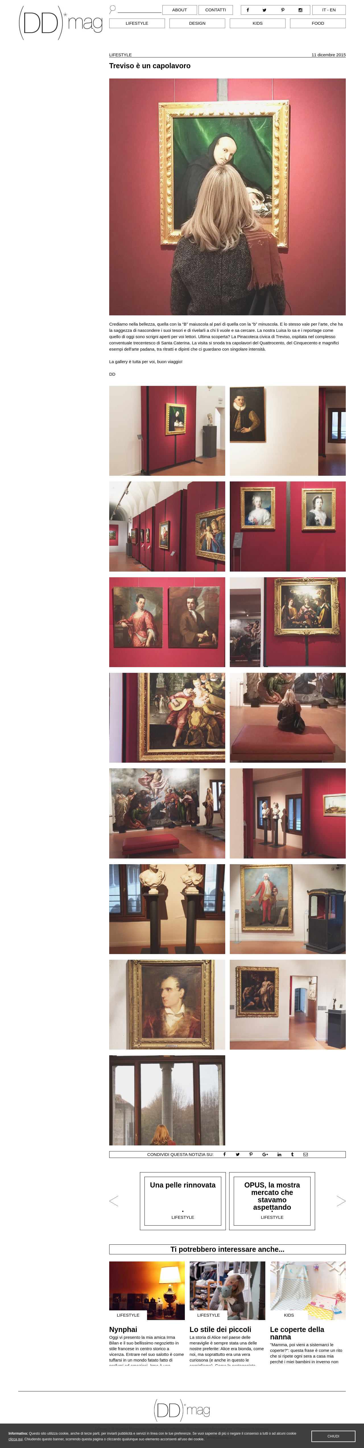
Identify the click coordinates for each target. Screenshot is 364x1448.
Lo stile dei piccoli (220, 1329)
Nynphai (123, 1329)
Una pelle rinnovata (183, 1185)
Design (197, 23)
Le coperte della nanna (297, 1333)
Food (318, 23)
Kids (258, 23)
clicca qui (15, 1444)
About (179, 9)
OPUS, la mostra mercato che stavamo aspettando (272, 1196)
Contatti (215, 9)
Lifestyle (137, 23)
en (333, 9)
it (324, 9)
